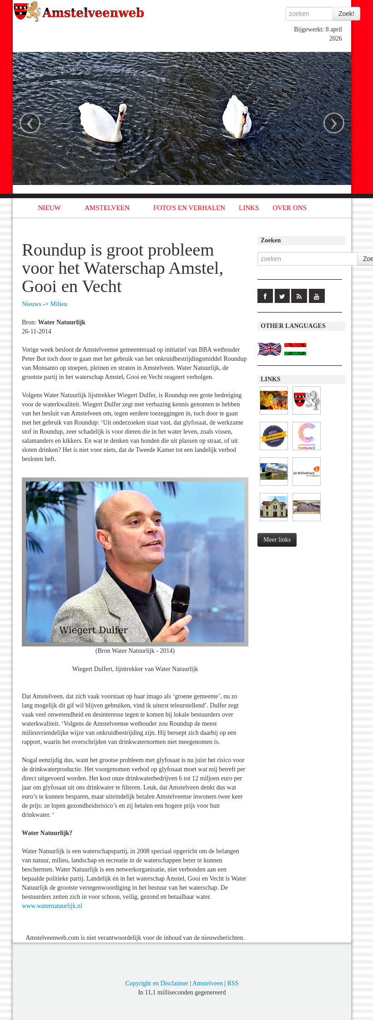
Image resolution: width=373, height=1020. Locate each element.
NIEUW (49, 207)
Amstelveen (207, 983)
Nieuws (31, 304)
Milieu (58, 304)
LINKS (249, 207)
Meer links (277, 539)
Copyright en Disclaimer (156, 983)
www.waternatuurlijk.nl (52, 905)
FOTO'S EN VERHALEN (189, 207)
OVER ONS (289, 207)
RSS (233, 983)
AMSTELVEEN (107, 207)
